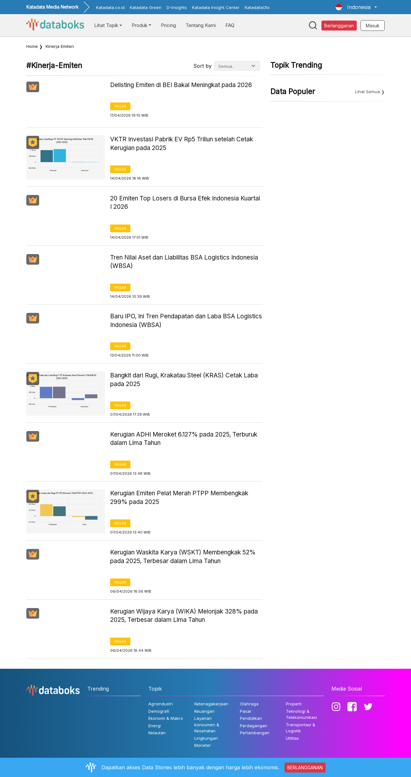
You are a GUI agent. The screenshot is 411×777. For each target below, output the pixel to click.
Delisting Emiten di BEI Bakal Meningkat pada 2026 (181, 85)
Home (32, 46)
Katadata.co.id (110, 7)
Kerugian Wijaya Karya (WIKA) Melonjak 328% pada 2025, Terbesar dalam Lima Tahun (184, 616)
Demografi (158, 711)
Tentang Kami (201, 25)
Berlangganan (339, 25)
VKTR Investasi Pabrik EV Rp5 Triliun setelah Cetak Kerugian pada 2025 (181, 144)
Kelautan (157, 732)
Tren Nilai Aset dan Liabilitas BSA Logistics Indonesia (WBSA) (184, 262)
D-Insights (177, 7)
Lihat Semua (367, 91)
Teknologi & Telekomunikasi (301, 714)
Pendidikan (251, 718)
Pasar (120, 106)
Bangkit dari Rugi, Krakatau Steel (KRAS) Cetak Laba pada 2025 (184, 380)
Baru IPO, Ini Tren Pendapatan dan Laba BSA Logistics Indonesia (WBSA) (186, 321)
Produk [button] (139, 25)
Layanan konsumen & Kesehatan (206, 724)
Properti (294, 703)
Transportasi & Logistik (300, 728)
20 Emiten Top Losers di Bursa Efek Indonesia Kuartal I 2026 (185, 203)
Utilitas (292, 738)
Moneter (202, 745)
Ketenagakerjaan (211, 703)
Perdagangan (253, 725)
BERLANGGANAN (305, 767)
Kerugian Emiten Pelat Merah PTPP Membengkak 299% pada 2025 (179, 498)
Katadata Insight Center (216, 7)
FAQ (229, 25)
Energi (154, 725)
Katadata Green (146, 7)
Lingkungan (206, 738)
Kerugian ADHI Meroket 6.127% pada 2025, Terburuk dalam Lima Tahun (183, 439)
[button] (356, 7)
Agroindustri (160, 703)
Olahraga (249, 703)
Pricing (168, 25)
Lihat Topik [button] (106, 25)
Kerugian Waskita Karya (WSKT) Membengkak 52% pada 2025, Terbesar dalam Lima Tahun (183, 557)
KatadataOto (257, 7)
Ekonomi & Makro (165, 718)
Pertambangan (254, 732)
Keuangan (204, 711)
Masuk (373, 25)
